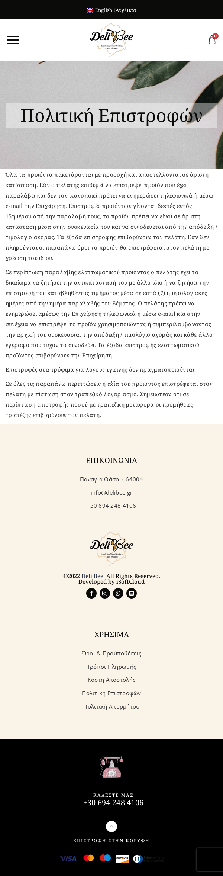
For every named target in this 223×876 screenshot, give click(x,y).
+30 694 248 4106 (113, 803)
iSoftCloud (130, 581)
